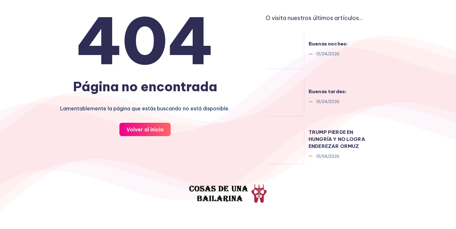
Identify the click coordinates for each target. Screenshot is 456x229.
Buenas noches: (328, 44)
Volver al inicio (145, 129)
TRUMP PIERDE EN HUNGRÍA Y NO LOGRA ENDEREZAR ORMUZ (337, 139)
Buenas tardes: (327, 91)
